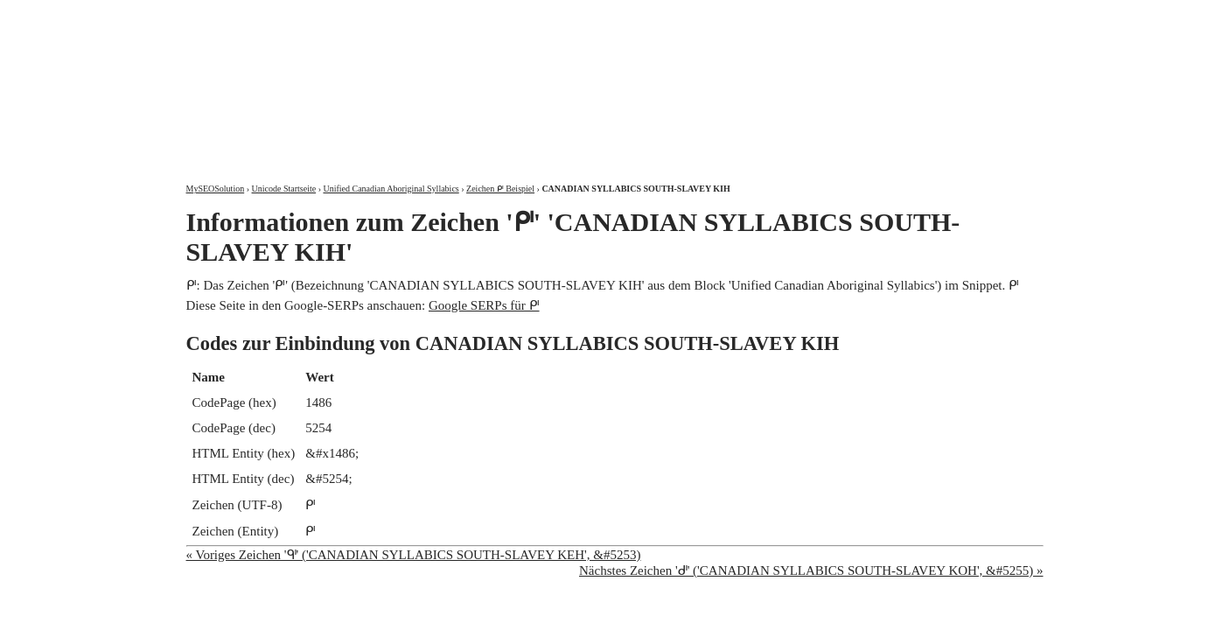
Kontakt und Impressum (952, 15)
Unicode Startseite (284, 188)
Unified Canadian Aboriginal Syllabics (390, 188)
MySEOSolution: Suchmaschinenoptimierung (391, 79)
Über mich (819, 15)
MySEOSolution (215, 188)
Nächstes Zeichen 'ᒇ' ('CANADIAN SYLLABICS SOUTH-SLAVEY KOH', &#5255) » (811, 571)
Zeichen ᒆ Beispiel (500, 188)
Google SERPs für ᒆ (484, 305)
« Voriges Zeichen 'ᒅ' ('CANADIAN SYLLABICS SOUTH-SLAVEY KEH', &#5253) (413, 555)
